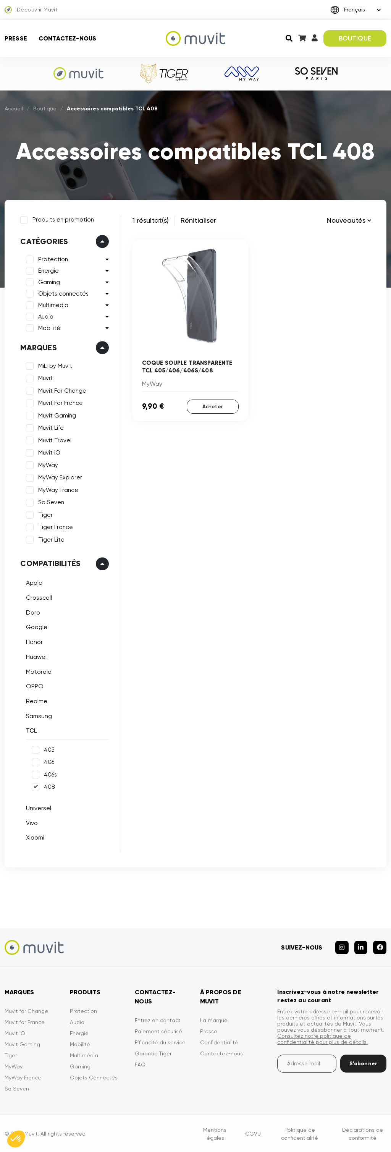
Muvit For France (60, 402)
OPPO (34, 685)
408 (49, 786)
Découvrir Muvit (31, 9)
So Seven (51, 501)
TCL (31, 730)
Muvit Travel (54, 440)
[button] (16, 1139)
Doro (33, 611)
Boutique (45, 108)
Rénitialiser (198, 220)
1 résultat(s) (150, 220)
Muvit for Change (26, 1009)
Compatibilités (50, 563)
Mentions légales (214, 1132)
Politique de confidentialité (299, 1132)
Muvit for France (25, 1021)
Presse (16, 38)
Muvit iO (49, 452)
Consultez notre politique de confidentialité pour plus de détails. (322, 1037)
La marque (214, 1019)
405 (49, 749)
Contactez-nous (67, 38)
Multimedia (53, 304)
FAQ (140, 1063)
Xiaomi (35, 837)
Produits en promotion (63, 219)
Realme (36, 700)
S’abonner (363, 1062)
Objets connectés (63, 293)
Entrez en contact (158, 1019)
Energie (48, 270)
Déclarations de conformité (362, 1132)
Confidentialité (219, 1041)
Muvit (45, 377)
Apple (34, 582)
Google (36, 626)
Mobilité (49, 327)
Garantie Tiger (153, 1052)
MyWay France (58, 489)
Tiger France (55, 526)
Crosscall (39, 597)
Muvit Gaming (57, 415)
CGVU (253, 1132)
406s (50, 774)
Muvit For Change (62, 390)
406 (49, 761)
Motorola (38, 671)
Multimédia (84, 1054)
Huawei (36, 656)
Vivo (31, 822)
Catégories (44, 241)
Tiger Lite (51, 539)
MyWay (48, 464)
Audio (45, 316)
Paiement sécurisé (158, 1030)
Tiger (45, 514)
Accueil (14, 108)
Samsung (39, 715)
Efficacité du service (160, 1041)
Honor (34, 641)
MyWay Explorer (60, 477)
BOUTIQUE (355, 38)
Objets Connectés (94, 1076)
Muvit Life (50, 427)
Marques (38, 347)
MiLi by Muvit (55, 365)
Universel (38, 807)
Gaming (49, 281)
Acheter (212, 406)
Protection (53, 259)
